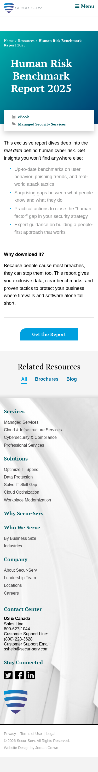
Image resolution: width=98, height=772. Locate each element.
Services (14, 411)
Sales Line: (49, 626)
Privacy (10, 734)
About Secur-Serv (20, 570)
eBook (23, 116)
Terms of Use (31, 734)
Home (9, 40)
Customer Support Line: (49, 636)
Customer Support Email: (49, 646)
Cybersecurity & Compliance (30, 437)
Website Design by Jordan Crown (31, 748)
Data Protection (18, 477)
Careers (11, 593)
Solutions (16, 458)
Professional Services (24, 445)
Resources (26, 40)
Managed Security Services (42, 124)
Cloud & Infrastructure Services (33, 430)
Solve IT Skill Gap (20, 484)
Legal (50, 734)
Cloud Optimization (21, 492)
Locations (13, 585)
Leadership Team (20, 578)
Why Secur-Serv (24, 513)
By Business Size (20, 538)
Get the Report (49, 334)
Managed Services (21, 422)
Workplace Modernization (27, 500)
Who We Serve (22, 527)
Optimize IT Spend (21, 469)
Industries (13, 546)
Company (15, 559)
